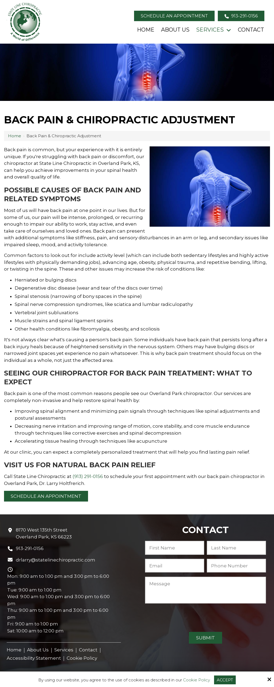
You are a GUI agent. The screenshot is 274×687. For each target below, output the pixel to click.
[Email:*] (174, 565)
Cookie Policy (196, 680)
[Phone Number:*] (236, 565)
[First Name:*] (174, 548)
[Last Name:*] (236, 548)
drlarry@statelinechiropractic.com (55, 560)
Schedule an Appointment (174, 15)
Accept (225, 679)
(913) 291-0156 (88, 476)
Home (14, 135)
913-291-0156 (241, 15)
